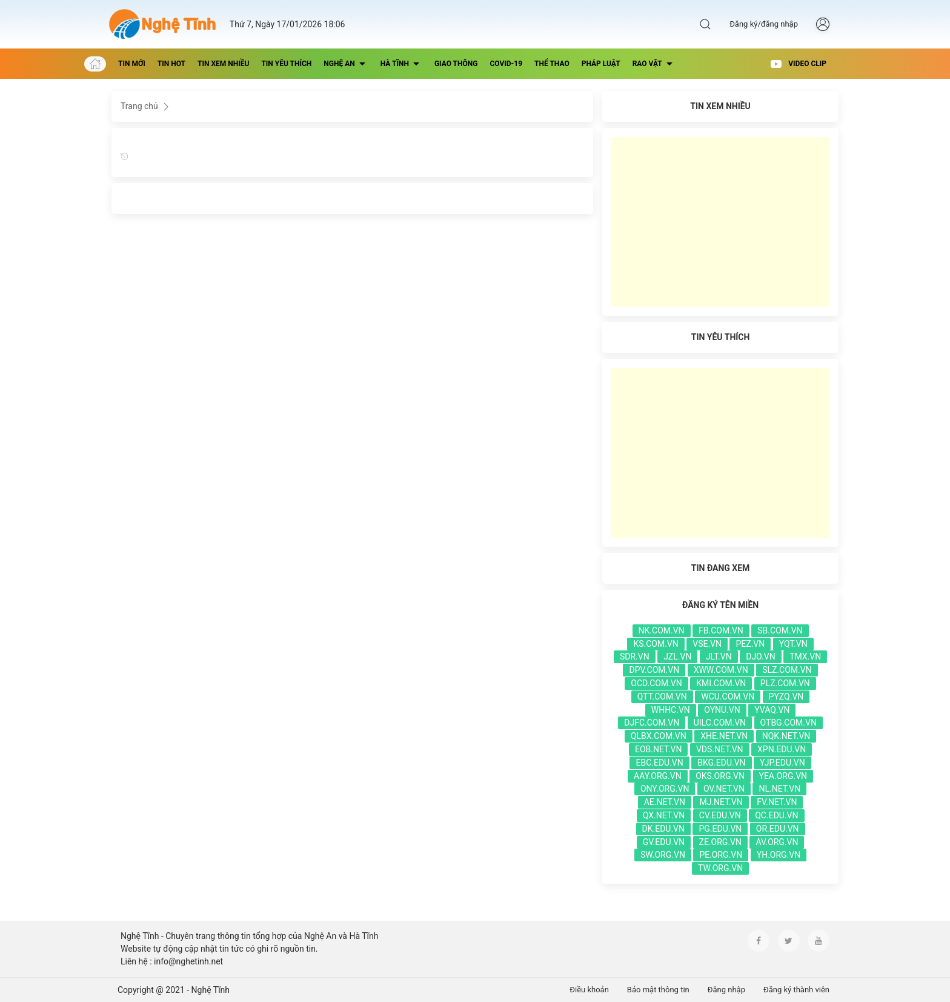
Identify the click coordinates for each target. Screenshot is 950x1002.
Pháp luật (601, 63)
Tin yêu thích (286, 63)
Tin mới (131, 63)
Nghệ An (346, 63)
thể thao (552, 63)
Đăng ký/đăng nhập (763, 23)
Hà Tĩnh (401, 63)
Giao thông (456, 63)
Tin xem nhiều (223, 63)
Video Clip (798, 64)
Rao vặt (654, 63)
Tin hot (171, 63)
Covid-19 (506, 63)
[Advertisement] (720, 222)
